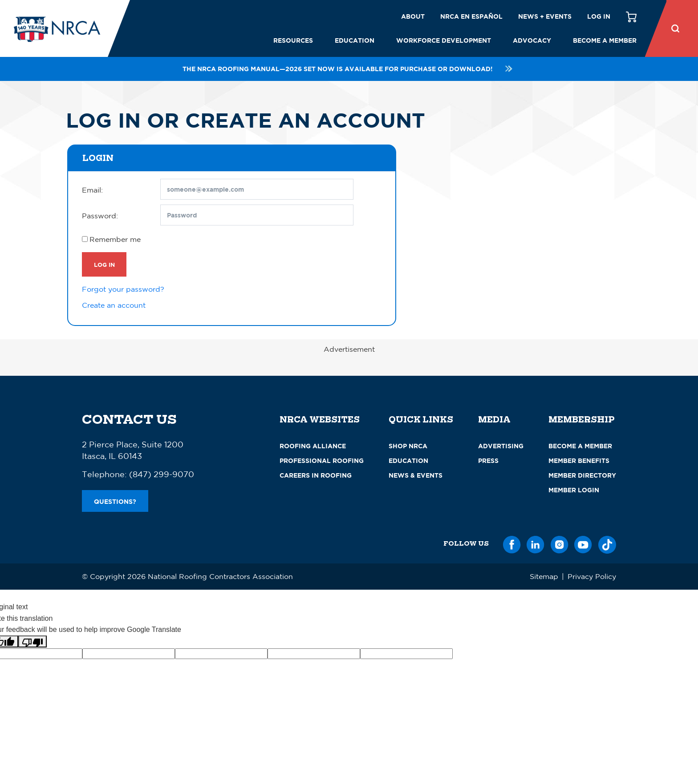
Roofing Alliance (313, 446)
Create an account (114, 305)
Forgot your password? (123, 289)
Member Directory (582, 475)
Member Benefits (578, 460)
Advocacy (532, 40)
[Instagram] (559, 543)
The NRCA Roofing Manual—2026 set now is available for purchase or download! (349, 68)
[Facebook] (512, 543)
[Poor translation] (32, 641)
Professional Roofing (322, 460)
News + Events (545, 16)
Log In (104, 264)
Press (488, 460)
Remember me (115, 239)
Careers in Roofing (316, 475)
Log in (598, 16)
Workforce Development (443, 40)
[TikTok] (607, 543)
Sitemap (544, 576)
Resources (293, 40)
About (413, 16)
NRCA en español (471, 16)
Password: (100, 216)
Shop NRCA (408, 446)
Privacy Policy (592, 576)
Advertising (501, 446)
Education (354, 40)
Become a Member (605, 40)
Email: (92, 190)
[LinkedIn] (535, 543)
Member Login (573, 490)
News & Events (415, 475)
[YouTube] (583, 543)
